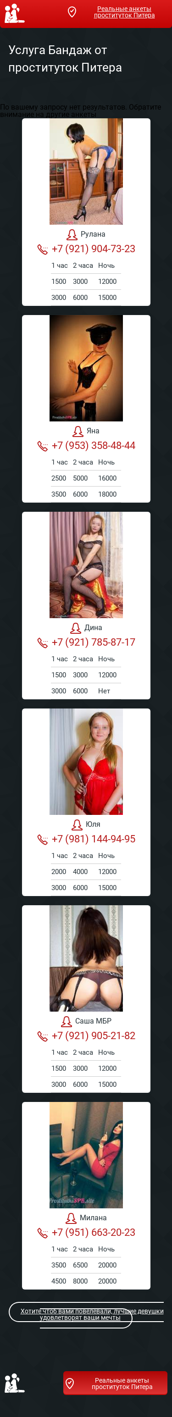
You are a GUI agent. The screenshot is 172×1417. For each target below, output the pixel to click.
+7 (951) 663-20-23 (86, 1233)
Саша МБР (86, 1021)
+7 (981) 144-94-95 (86, 839)
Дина (86, 628)
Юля (86, 824)
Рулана (86, 234)
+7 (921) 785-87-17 (86, 642)
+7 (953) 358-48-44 (86, 446)
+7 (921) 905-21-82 (86, 1036)
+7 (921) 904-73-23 (86, 249)
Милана (86, 1218)
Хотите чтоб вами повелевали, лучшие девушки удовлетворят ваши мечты (87, 1314)
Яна (86, 431)
